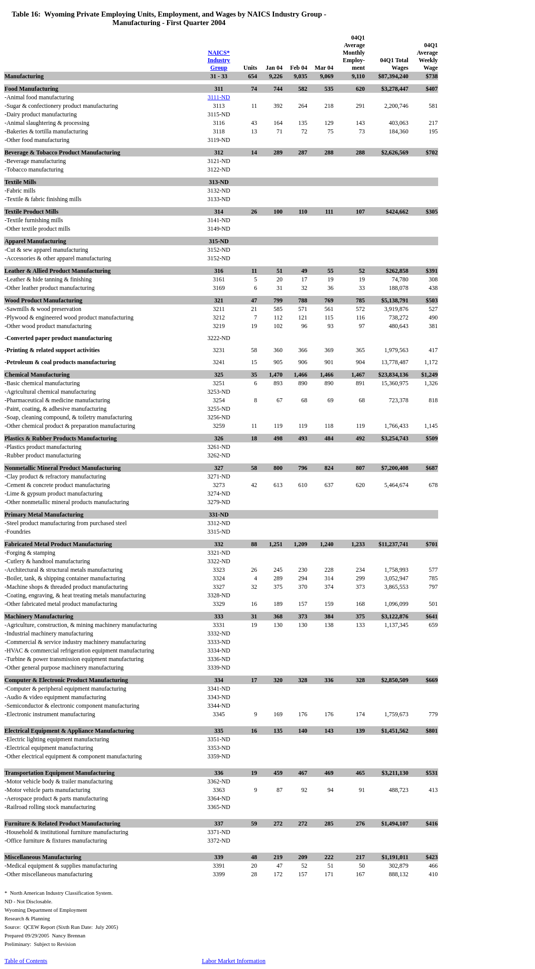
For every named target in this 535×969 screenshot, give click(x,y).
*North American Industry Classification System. (59, 893)
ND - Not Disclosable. (28, 901)
